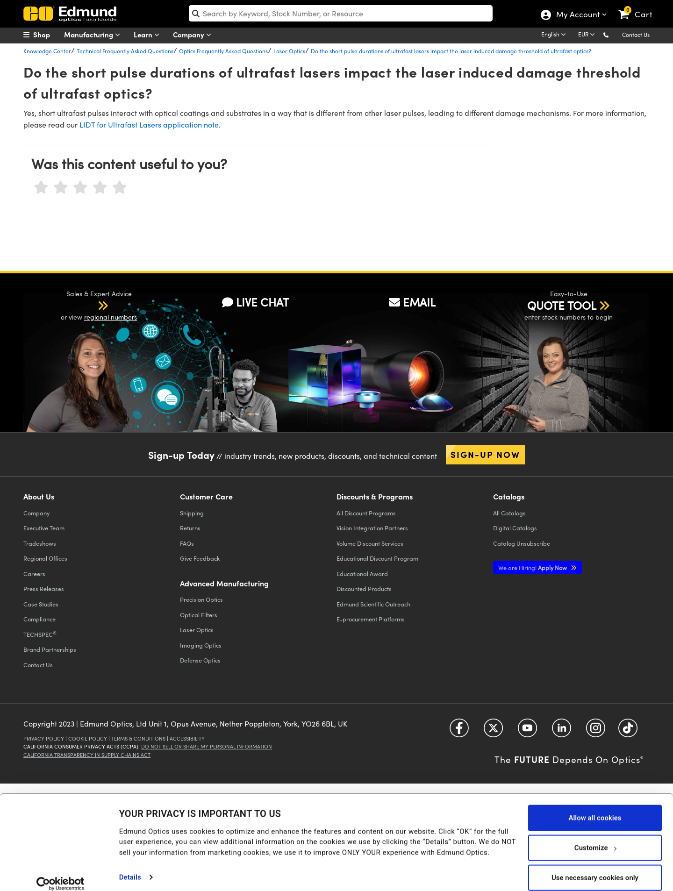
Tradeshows (39, 543)
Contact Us (636, 34)
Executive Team (43, 528)
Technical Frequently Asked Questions (125, 51)
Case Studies (40, 604)
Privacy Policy (43, 738)
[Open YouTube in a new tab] (527, 731)
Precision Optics (201, 599)
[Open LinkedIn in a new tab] (561, 731)
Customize (595, 836)
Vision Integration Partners (372, 528)
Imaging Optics (201, 645)
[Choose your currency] (587, 35)
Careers (34, 573)
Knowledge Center (47, 51)
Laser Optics (289, 51)
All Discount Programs (366, 513)
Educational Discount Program (377, 558)
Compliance (39, 619)
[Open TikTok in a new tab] (628, 731)
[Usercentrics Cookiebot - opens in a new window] (60, 872)
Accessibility (187, 738)
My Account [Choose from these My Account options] (577, 15)
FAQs (187, 543)
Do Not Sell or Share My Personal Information (206, 746)
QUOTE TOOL (561, 305)
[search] (341, 13)
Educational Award (362, 573)
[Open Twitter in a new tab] (493, 731)
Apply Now (533, 567)
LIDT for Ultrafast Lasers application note (149, 124)
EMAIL (412, 301)
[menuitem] (46, 34)
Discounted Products (364, 588)
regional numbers (110, 317)
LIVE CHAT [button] (255, 301)
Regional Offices (45, 558)
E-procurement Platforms (370, 619)
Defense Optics (200, 660)
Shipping (192, 513)
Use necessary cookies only (594, 866)
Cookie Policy (87, 738)
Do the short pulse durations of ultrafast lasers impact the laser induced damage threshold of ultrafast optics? (451, 51)
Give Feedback (200, 558)
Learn (149, 34)
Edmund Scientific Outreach (373, 604)
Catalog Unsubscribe (521, 543)
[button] (613, 34)
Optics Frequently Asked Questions (223, 51)
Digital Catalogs (515, 528)
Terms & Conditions (138, 738)
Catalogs (509, 513)
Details (130, 866)
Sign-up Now (485, 454)
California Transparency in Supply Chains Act (86, 754)
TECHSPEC (40, 634)
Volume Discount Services (369, 543)
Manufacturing (94, 34)
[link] (639, 7)
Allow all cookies (594, 806)
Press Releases (43, 588)
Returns (190, 528)
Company (194, 34)
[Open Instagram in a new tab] (596, 731)
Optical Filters (198, 615)
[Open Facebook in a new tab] (459, 731)
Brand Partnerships (49, 649)
